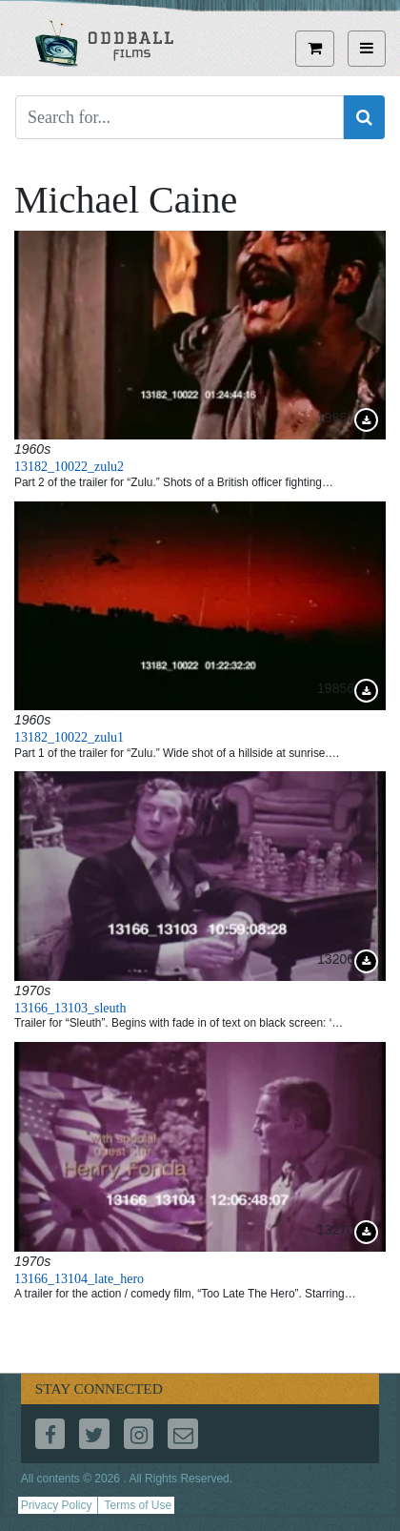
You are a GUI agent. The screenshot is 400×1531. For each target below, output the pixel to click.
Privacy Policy (56, 1505)
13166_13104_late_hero (79, 1279)
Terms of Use (137, 1505)
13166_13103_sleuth (70, 1008)
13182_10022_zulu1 (69, 737)
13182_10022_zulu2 (69, 466)
